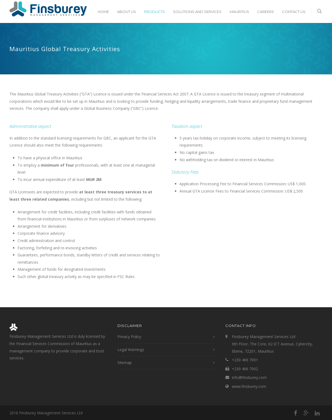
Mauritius (239, 11)
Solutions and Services (197, 11)
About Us (126, 11)
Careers (265, 11)
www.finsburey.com (249, 386)
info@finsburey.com (249, 377)
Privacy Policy (129, 336)
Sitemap (124, 362)
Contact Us (294, 11)
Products (154, 11)
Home (103, 11)
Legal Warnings (130, 349)
